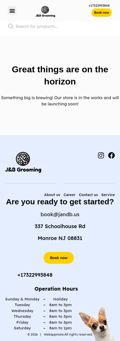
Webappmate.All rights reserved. (68, 334)
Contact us (88, 194)
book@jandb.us (60, 214)
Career (69, 194)
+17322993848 (99, 5)
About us (52, 194)
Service (108, 194)
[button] (12, 10)
